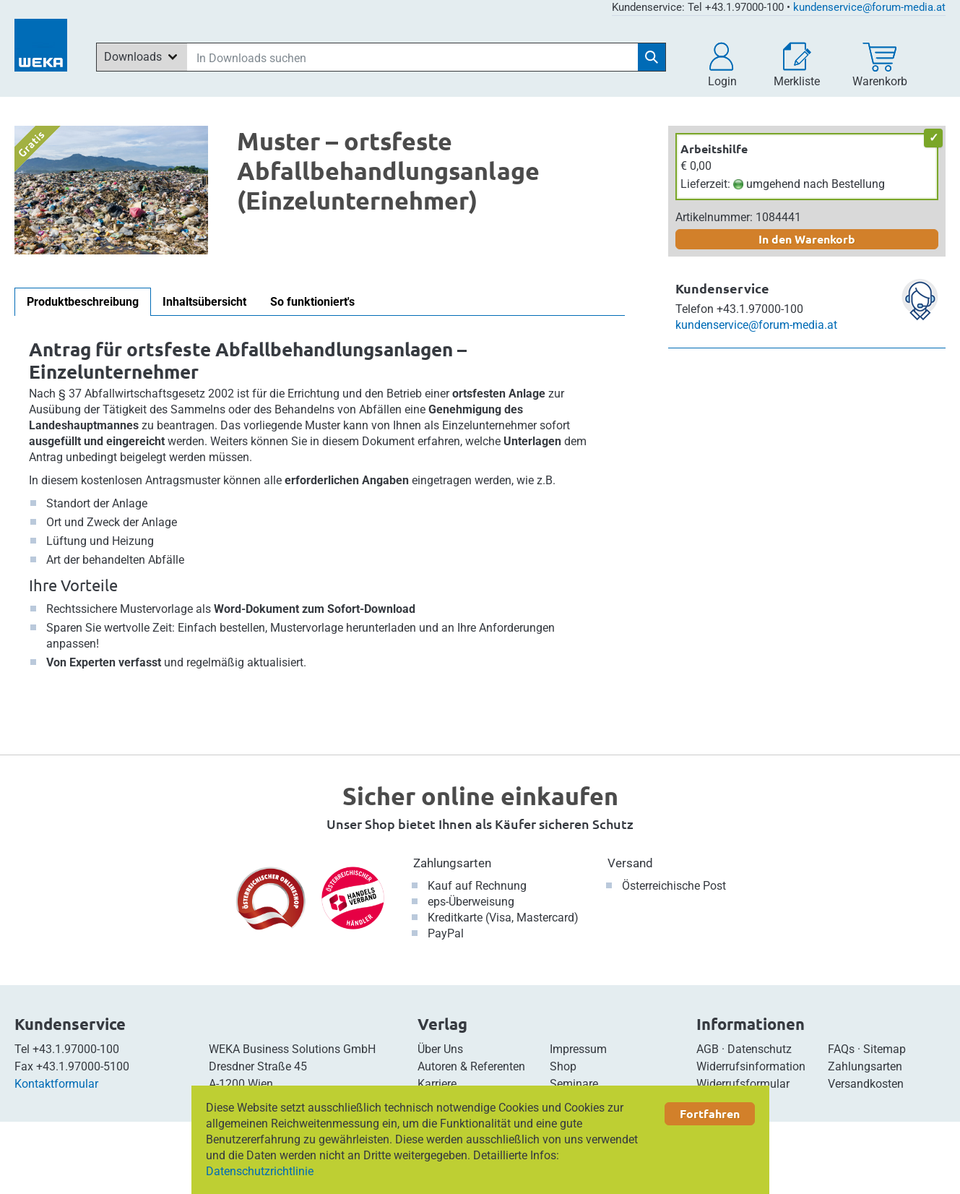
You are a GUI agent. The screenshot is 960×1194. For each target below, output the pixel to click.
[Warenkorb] (880, 65)
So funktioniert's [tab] (312, 302)
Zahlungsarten (452, 863)
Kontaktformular (56, 1084)
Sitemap (884, 1049)
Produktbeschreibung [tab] (83, 302)
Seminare (574, 1084)
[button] (722, 65)
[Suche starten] (651, 57)
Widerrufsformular (743, 1084)
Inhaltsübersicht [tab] (204, 302)
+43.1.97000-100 (76, 1049)
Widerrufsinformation (750, 1066)
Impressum (578, 1049)
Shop (563, 1066)
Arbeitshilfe (714, 148)
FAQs (841, 1049)
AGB (707, 1049)
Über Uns (440, 1049)
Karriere (437, 1084)
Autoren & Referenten (471, 1066)
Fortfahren (710, 1113)
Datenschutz (759, 1049)
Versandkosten (866, 1084)
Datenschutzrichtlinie (259, 1171)
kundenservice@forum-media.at (869, 7)
